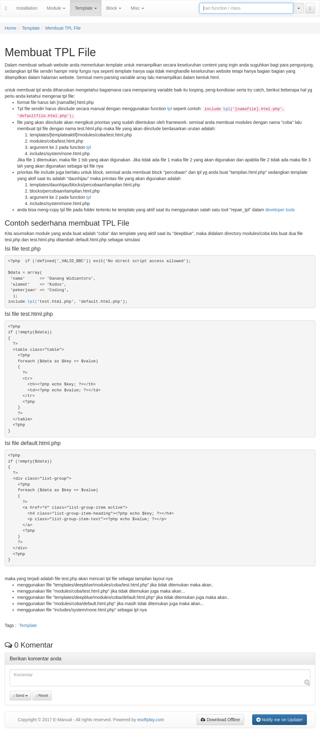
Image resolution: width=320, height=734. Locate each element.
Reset (42, 695)
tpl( (32, 301)
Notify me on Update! (279, 719)
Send (20, 695)
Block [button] (113, 8)
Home (10, 28)
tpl (169, 108)
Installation (27, 8)
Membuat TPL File (63, 28)
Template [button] (86, 8)
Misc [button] (137, 8)
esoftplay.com (150, 719)
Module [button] (56, 8)
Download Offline (220, 719)
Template (31, 28)
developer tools (280, 209)
